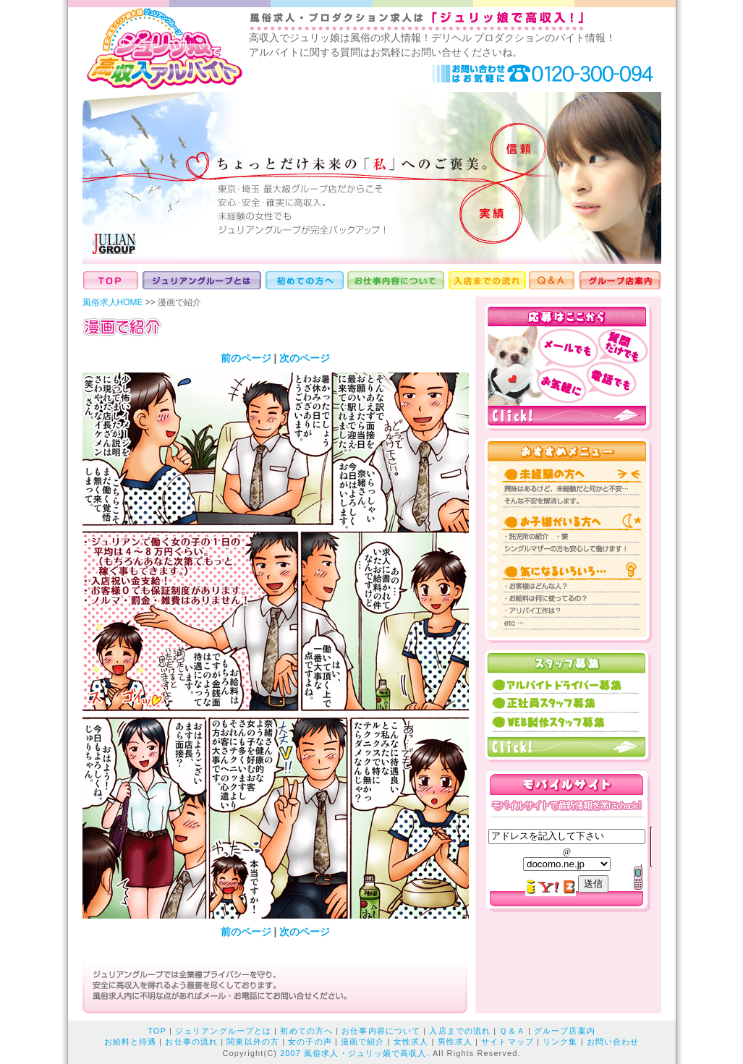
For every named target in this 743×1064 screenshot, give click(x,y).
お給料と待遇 (130, 1041)
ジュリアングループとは (223, 1030)
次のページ (304, 358)
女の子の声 (310, 1041)
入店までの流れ (460, 1030)
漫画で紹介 (363, 1041)
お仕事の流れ (191, 1041)
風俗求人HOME (112, 302)
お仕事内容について (380, 1030)
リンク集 (560, 1041)
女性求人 (411, 1041)
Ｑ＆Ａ (512, 1030)
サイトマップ (507, 1041)
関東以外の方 (252, 1041)
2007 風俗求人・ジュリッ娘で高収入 (353, 1053)
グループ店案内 (564, 1030)
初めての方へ (306, 1030)
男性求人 (455, 1041)
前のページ (246, 358)
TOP (157, 1030)
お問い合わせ (613, 1041)
